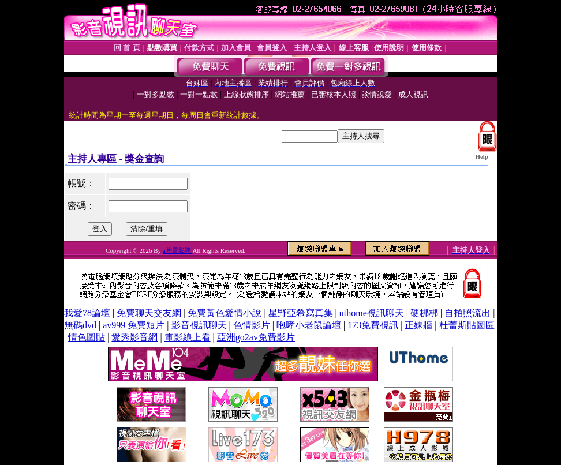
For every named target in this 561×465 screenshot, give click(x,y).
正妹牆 (418, 325)
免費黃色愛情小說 (224, 313)
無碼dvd (80, 325)
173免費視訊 (372, 325)
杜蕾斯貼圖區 (467, 325)
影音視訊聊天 (199, 325)
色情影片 (251, 325)
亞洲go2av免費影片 (256, 337)
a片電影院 (178, 250)
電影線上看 (187, 337)
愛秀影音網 (134, 337)
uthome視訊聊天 (371, 313)
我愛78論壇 (87, 313)
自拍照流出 (467, 313)
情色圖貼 (86, 337)
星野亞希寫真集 (300, 313)
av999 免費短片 (133, 325)
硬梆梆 (424, 313)
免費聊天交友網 (149, 313)
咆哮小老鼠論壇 (308, 325)
